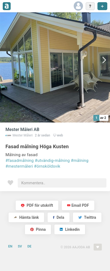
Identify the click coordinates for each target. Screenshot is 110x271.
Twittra (87, 217)
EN (10, 246)
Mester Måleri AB (22, 129)
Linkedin (70, 229)
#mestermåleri (19, 166)
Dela (58, 217)
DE (29, 246)
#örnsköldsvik (47, 166)
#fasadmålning (19, 160)
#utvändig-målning (52, 160)
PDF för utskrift (37, 205)
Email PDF (78, 205)
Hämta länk (26, 217)
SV (20, 246)
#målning (80, 160)
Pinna (38, 229)
